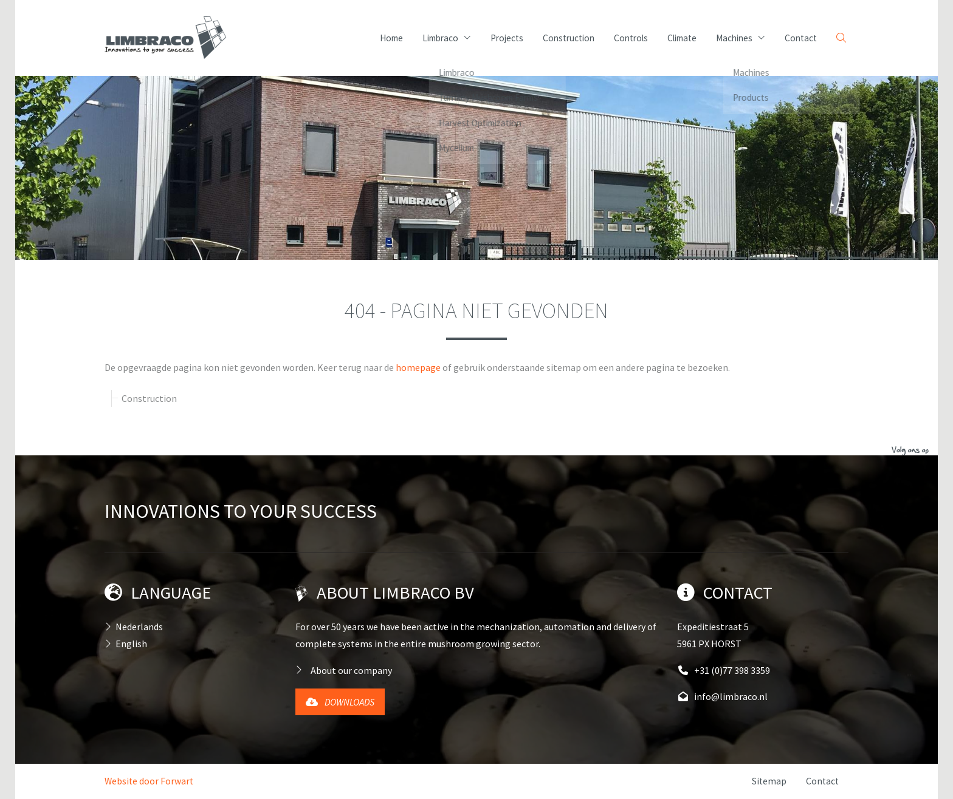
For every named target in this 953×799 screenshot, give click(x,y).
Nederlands (139, 626)
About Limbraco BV (395, 593)
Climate (682, 38)
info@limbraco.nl (722, 696)
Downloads (340, 702)
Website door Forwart (149, 781)
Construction (568, 38)
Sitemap (769, 781)
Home (391, 38)
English (131, 644)
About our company (351, 670)
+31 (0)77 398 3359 (723, 670)
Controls (631, 38)
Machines (740, 38)
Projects (506, 38)
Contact (801, 38)
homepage (418, 367)
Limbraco (446, 38)
